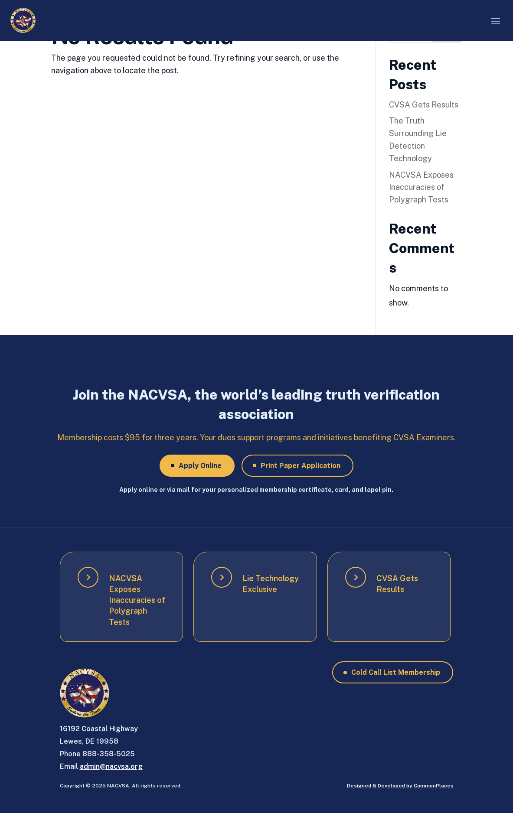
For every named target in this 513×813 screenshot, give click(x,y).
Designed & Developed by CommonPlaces (400, 786)
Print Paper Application (300, 466)
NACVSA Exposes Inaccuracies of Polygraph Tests (421, 187)
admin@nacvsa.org (111, 766)
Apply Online (200, 466)
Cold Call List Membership (395, 672)
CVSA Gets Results (423, 104)
